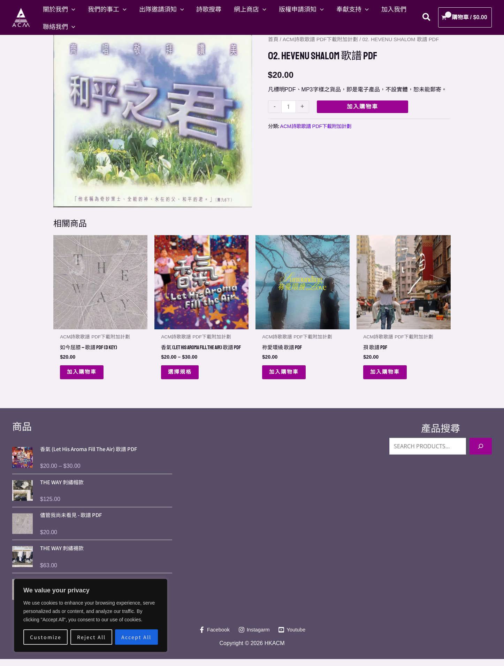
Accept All (136, 637)
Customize (45, 637)
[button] (71, 8)
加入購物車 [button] (82, 372)
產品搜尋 (440, 435)
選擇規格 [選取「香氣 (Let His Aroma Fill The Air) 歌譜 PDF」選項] (180, 378)
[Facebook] (212, 637)
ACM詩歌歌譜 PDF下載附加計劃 (320, 39)
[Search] (480, 453)
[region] (90, 615)
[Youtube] (293, 637)
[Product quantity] (288, 106)
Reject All (91, 637)
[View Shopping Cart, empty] (465, 17)
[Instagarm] (254, 637)
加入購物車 (362, 106)
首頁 (273, 39)
